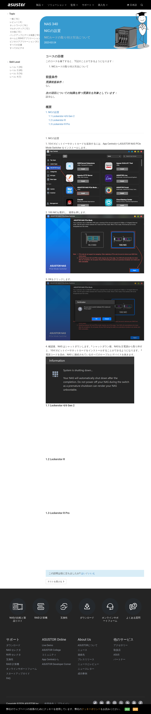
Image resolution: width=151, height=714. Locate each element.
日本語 (132, 5)
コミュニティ (49, 654)
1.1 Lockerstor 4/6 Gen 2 (62, 116)
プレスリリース (86, 659)
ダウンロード (13, 645)
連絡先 (81, 654)
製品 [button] (40, 5)
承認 (127, 709)
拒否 (135, 709)
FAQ (8, 678)
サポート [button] (88, 5)
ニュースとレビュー (88, 664)
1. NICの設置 (52, 112)
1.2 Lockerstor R (57, 120)
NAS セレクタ (13, 650)
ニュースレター (86, 668)
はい (83, 573)
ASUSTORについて (87, 645)
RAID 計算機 (12, 664)
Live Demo (47, 645)
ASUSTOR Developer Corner (56, 664)
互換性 (9, 659)
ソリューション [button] (57, 5)
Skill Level (14, 62)
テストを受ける (56, 581)
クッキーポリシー (91, 709)
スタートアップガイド (18, 673)
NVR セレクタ (13, 654)
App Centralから (50, 659)
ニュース (82, 650)
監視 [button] (74, 5)
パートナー (119, 659)
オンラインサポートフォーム (21, 668)
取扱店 (117, 650)
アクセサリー (121, 645)
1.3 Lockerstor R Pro (59, 124)
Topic (12, 13)
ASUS (116, 654)
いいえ (91, 573)
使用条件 (49, 703)
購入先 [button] (103, 5)
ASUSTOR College (51, 650)
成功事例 (82, 673)
